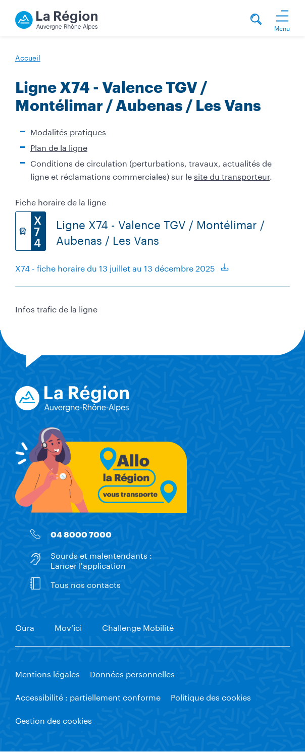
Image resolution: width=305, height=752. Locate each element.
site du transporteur (232, 175)
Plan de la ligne (58, 146)
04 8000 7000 (81, 534)
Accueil (27, 57)
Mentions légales (47, 673)
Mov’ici (68, 626)
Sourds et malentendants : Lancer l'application (101, 559)
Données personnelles (132, 673)
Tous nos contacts (85, 583)
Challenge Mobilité (138, 626)
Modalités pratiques (68, 131)
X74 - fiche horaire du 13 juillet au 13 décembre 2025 (115, 267)
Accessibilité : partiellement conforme (88, 696)
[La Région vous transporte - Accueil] (56, 18)
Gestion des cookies (53, 719)
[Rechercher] (256, 20)
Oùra (24, 626)
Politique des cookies (211, 696)
